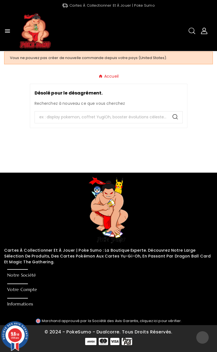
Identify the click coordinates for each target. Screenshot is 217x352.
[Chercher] (101, 117)
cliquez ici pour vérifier (160, 320)
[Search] (175, 116)
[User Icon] (204, 31)
